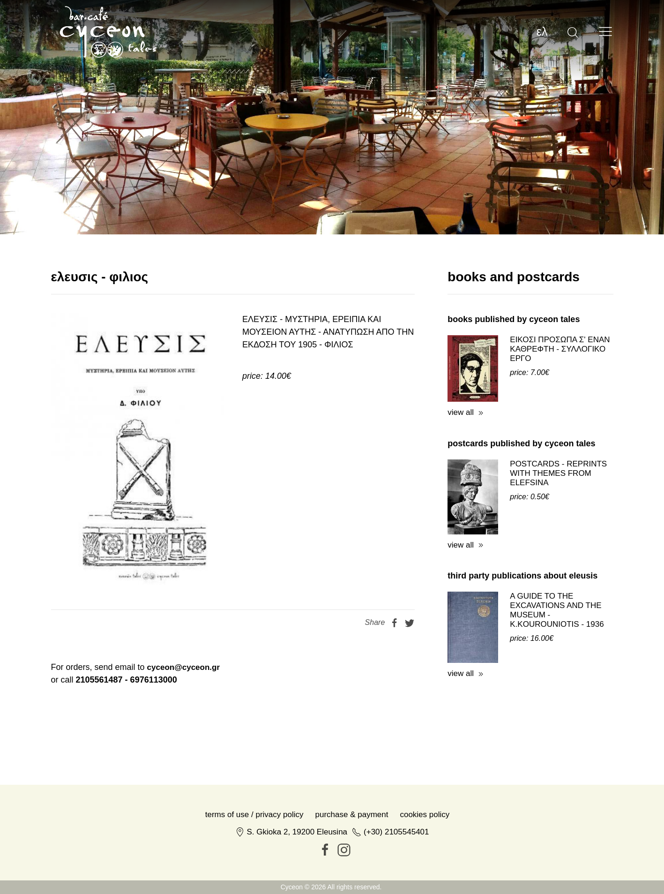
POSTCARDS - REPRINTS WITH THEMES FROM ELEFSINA (558, 473)
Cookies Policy (424, 814)
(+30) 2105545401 (396, 831)
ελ (542, 31)
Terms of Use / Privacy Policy (254, 814)
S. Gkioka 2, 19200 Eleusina (297, 831)
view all (461, 412)
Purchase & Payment (351, 814)
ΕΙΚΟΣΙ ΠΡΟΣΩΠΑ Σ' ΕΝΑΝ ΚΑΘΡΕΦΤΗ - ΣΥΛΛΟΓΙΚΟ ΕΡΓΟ (560, 349)
